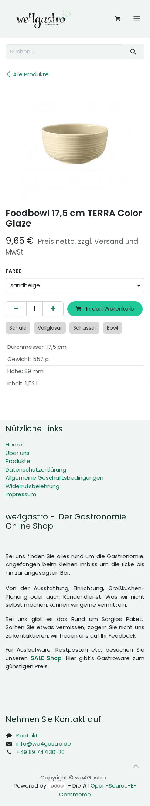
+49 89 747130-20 (40, 752)
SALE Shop (46, 658)
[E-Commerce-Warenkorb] (117, 18)
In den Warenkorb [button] (105, 308)
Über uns (18, 453)
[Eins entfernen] (16, 308)
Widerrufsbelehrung (32, 486)
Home (14, 444)
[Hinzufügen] (53, 308)
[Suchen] (133, 51)
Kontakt (27, 735)
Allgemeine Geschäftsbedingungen (54, 477)
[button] (135, 766)
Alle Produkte (27, 74)
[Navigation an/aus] (137, 18)
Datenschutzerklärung (36, 469)
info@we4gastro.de (43, 743)
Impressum (21, 494)
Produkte (18, 461)
